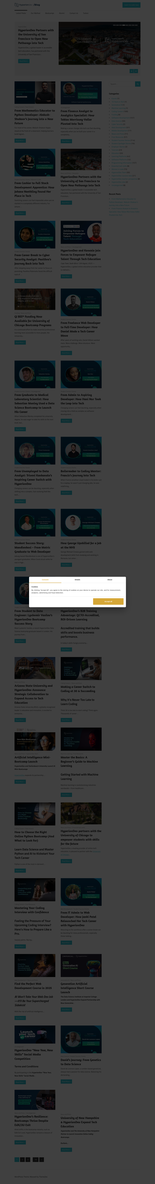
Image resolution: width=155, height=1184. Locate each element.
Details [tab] (77, 580)
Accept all (108, 601)
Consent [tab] (45, 580)
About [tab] (109, 580)
